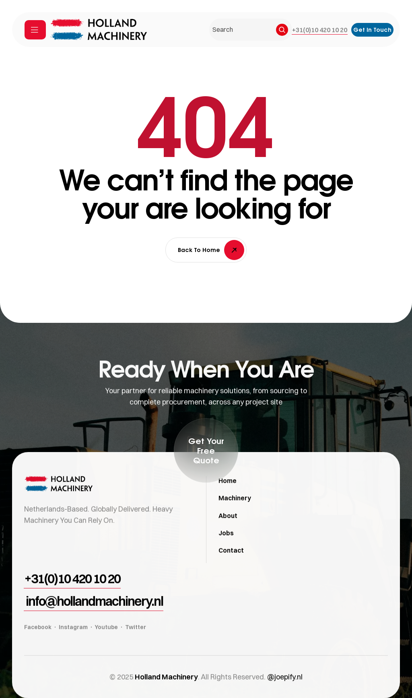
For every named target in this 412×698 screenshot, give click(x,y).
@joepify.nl (285, 689)
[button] (319, 30)
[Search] (282, 30)
